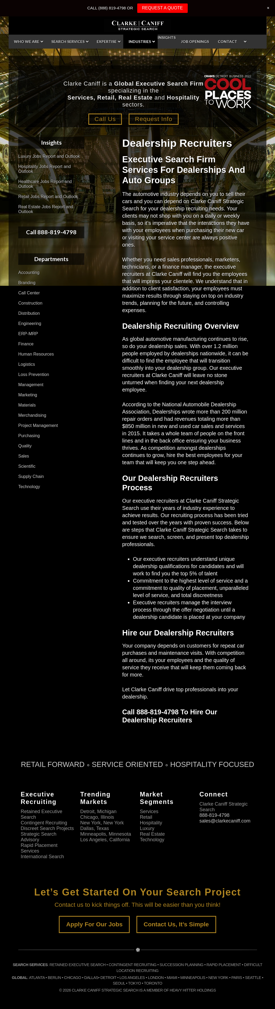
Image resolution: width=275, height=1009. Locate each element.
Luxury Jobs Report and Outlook (49, 156)
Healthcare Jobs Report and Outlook (45, 184)
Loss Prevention (33, 374)
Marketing (27, 395)
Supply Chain (31, 476)
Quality (25, 446)
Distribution (29, 313)
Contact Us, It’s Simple (176, 924)
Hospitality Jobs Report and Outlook (44, 169)
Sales (23, 456)
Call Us (105, 119)
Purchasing (29, 435)
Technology (29, 486)
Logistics (26, 364)
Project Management (38, 425)
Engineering (29, 323)
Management (30, 384)
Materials (27, 405)
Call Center (29, 293)
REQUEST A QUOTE (162, 8)
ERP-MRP (28, 333)
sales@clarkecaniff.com (224, 821)
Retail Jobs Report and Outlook (48, 196)
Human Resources (36, 354)
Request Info (153, 119)
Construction (30, 303)
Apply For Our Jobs (94, 924)
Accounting (28, 272)
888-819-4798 (214, 815)
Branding (26, 282)
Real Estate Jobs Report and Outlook (45, 209)
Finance (26, 344)
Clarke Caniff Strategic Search (137, 25)
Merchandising (32, 415)
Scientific (26, 466)
